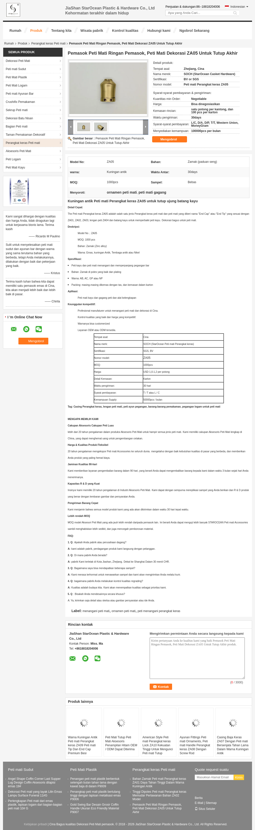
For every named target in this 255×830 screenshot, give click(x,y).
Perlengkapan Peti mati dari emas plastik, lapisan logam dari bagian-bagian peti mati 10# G (35, 804)
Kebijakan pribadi (35, 824)
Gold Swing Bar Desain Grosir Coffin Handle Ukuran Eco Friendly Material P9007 (94, 808)
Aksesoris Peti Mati (18, 151)
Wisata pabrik (91, 31)
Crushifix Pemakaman (20, 102)
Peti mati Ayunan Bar (20, 93)
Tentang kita (61, 31)
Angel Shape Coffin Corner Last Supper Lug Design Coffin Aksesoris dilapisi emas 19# (34, 782)
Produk (36, 31)
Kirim (239, 777)
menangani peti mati (96, 611)
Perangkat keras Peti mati (48, 43)
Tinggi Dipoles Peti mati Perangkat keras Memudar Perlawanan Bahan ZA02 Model (159, 795)
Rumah (15, 31)
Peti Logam (13, 159)
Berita (198, 798)
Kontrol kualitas (125, 31)
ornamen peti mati (123, 611)
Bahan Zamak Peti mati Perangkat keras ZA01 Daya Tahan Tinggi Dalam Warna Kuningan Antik (159, 782)
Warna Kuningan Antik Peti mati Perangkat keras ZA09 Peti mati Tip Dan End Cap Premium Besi (82, 745)
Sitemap (211, 803)
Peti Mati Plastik (16, 77)
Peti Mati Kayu (15, 167)
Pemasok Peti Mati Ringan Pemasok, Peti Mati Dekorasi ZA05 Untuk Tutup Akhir (157, 808)
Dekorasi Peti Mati (18, 61)
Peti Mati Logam (16, 85)
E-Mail (199, 803)
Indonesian (239, 6)
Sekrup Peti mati (17, 110)
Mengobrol (172, 139)
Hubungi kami (159, 31)
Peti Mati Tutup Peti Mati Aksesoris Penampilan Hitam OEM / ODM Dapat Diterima (121, 743)
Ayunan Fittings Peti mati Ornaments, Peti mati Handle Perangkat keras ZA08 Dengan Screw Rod (195, 745)
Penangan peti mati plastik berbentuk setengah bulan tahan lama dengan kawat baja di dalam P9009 (94, 782)
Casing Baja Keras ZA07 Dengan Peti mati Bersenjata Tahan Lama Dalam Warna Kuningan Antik (233, 745)
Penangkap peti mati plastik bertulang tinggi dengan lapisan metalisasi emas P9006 (95, 795)
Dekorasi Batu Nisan (19, 118)
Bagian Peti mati (16, 126)
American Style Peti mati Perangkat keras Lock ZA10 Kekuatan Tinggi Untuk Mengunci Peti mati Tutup (157, 745)
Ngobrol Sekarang (194, 31)
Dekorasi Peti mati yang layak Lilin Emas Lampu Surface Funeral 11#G (35, 793)
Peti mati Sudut (16, 69)
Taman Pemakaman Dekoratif (25, 134)
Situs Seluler (205, 809)
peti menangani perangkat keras (158, 611)
